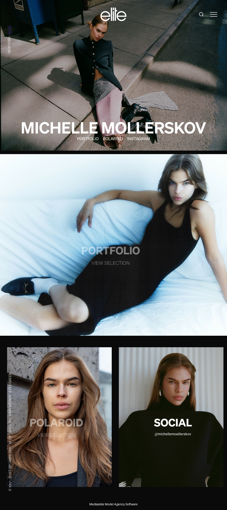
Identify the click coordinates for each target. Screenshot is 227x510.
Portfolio (88, 138)
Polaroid (113, 138)
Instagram (138, 138)
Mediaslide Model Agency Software (113, 504)
